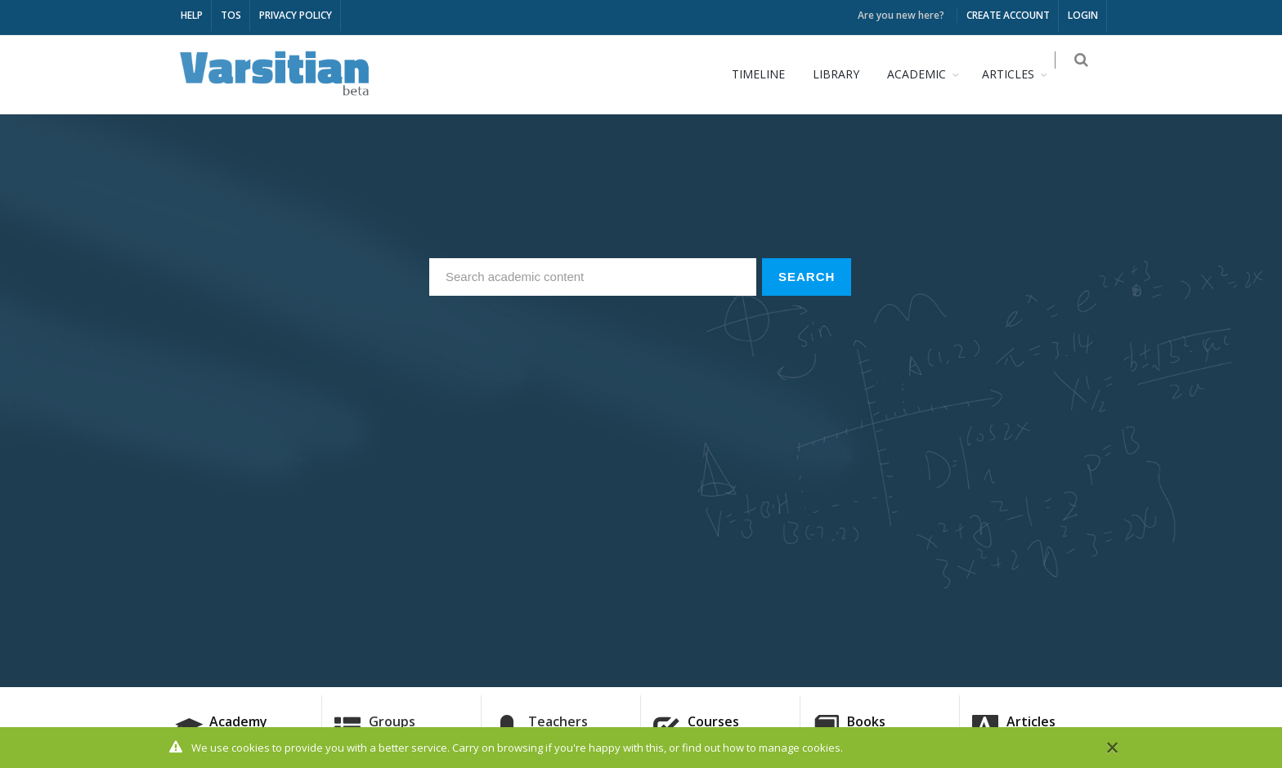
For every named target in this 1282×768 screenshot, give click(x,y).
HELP (192, 15)
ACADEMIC (926, 74)
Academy (238, 721)
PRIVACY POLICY (295, 15)
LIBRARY (846, 74)
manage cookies (799, 748)
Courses (713, 721)
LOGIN (1083, 15)
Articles (1031, 721)
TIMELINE (768, 74)
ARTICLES (1018, 74)
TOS (231, 15)
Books (866, 721)
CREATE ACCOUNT (1008, 15)
